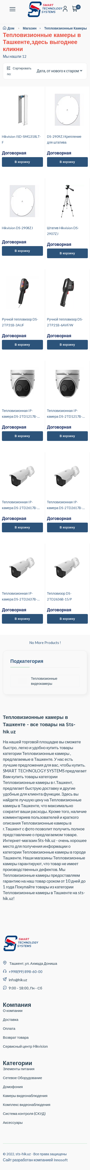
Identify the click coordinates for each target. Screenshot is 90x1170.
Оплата (9, 1028)
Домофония (13, 1086)
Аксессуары (13, 1122)
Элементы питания (18, 1069)
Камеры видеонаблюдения (25, 1095)
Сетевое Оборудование (22, 1077)
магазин (33, 28)
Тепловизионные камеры (65, 28)
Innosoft (61, 1159)
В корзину (22, 162)
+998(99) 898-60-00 (25, 971)
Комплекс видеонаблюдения (26, 1104)
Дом (8, 28)
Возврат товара (16, 1037)
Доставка (10, 1019)
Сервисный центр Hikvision (25, 1046)
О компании (13, 1010)
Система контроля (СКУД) (24, 1113)
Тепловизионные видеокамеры (37, 681)
